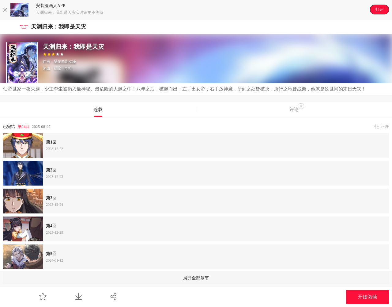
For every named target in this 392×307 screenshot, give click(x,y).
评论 (296, 107)
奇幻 (68, 68)
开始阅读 (367, 296)
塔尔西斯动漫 (65, 61)
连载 (98, 109)
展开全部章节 (196, 278)
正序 (385, 126)
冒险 (57, 68)
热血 (46, 68)
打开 (379, 9)
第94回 (23, 126)
